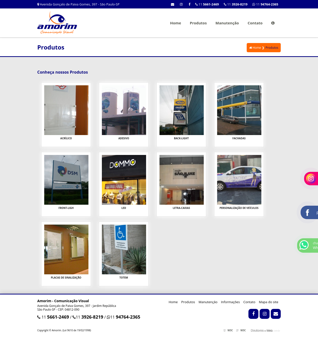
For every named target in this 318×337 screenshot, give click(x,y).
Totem (123, 277)
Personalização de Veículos (239, 208)
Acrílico (66, 138)
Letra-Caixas (181, 208)
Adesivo (123, 138)
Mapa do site (268, 302)
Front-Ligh (66, 208)
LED (123, 208)
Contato (255, 22)
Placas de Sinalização (66, 277)
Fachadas (238, 138)
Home (175, 22)
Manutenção (227, 22)
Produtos (198, 22)
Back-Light (181, 138)
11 (265, 4)
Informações (230, 302)
